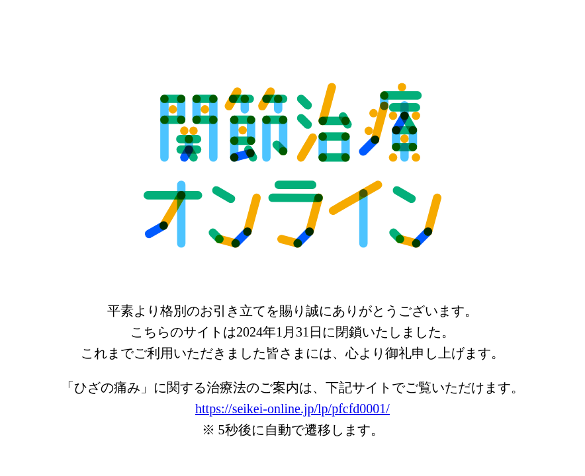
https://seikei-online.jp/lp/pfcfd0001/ (292, 408)
